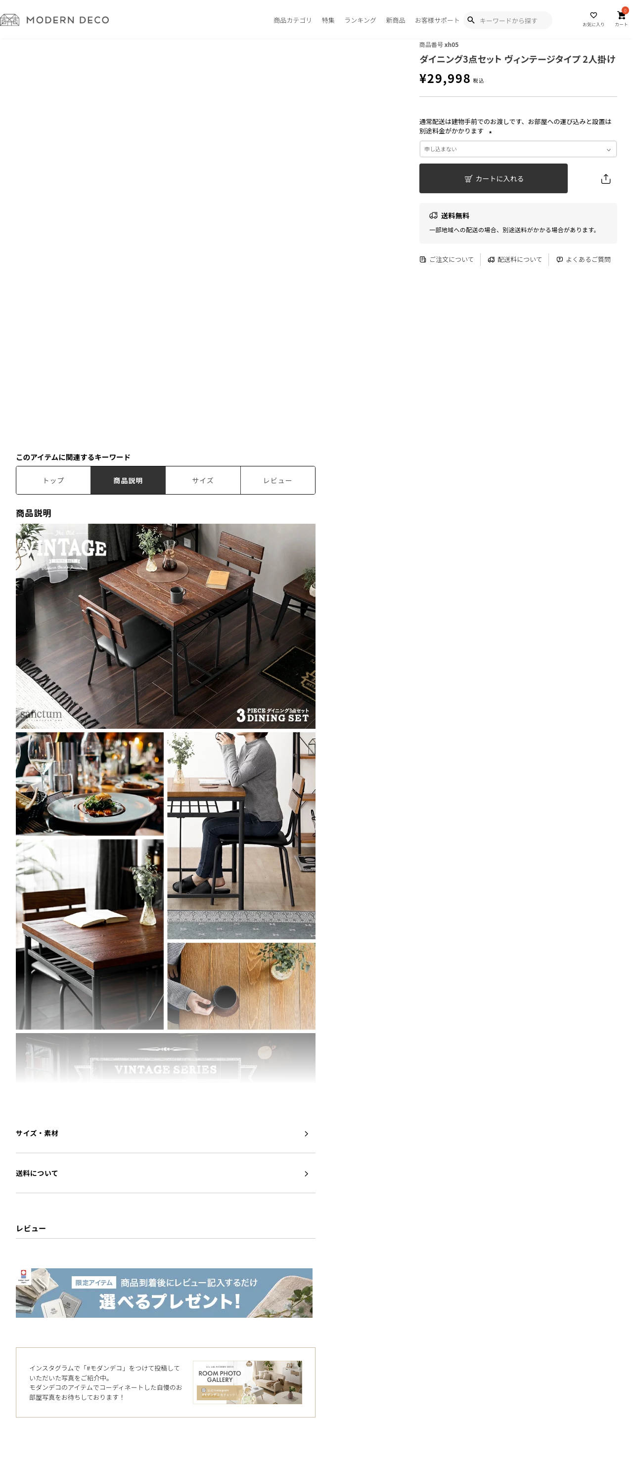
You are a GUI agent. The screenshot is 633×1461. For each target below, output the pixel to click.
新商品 (395, 20)
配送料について (515, 259)
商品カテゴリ (292, 20)
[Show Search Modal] (470, 20)
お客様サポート (437, 20)
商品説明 (128, 480)
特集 (328, 20)
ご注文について (446, 259)
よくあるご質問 (583, 259)
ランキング (360, 20)
